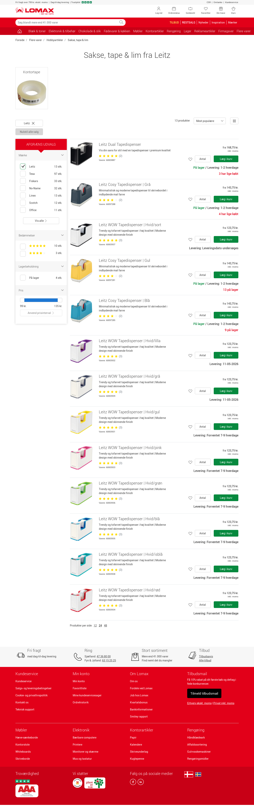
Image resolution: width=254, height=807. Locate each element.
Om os (134, 681)
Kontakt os (21, 702)
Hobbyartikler (55, 40)
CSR (209, 2)
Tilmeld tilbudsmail (204, 693)
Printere (77, 744)
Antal (202, 159)
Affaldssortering (197, 744)
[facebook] (133, 783)
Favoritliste (79, 688)
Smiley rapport (139, 716)
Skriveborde (22, 758)
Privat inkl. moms (223, 703)
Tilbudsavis (206, 656)
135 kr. (58, 306)
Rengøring (195, 730)
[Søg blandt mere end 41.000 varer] (66, 22)
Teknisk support (24, 709)
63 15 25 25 (109, 660)
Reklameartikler (204, 31)
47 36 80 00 (104, 656)
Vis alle (41, 221)
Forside (19, 40)
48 (105, 625)
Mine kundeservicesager (87, 695)
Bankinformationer (141, 709)
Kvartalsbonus (139, 702)
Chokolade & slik (89, 31)
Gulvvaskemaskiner (199, 751)
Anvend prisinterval (41, 313)
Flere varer (35, 40)
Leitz (29, 123)
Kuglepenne (137, 758)
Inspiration (218, 22)
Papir (133, 737)
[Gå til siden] (19, 31)
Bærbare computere (84, 737)
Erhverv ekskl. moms (199, 703)
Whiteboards (23, 751)
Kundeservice (231, 2)
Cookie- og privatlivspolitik (31, 695)
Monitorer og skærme (85, 751)
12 (95, 625)
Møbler (21, 730)
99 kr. (23, 306)
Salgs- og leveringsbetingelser (33, 688)
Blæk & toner (37, 31)
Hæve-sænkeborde (26, 737)
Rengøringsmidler (198, 758)
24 (100, 625)
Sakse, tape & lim (78, 40)
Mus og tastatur (82, 758)
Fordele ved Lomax (141, 688)
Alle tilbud (205, 660)
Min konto (79, 681)
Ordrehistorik (81, 702)
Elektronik (81, 730)
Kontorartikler (141, 730)
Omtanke (218, 2)
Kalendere (136, 744)
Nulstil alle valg (29, 132)
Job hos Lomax (139, 695)
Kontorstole (22, 744)
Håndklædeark (196, 737)
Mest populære (205, 121)
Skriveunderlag (139, 751)
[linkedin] (140, 783)
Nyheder (203, 22)
